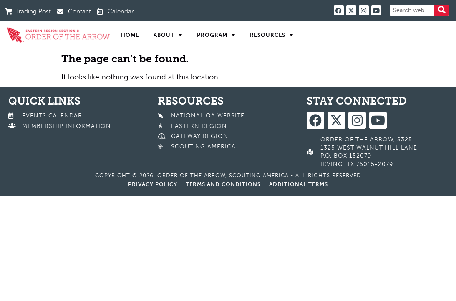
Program (216, 35)
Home (130, 35)
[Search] (441, 10)
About (168, 35)
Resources (271, 35)
